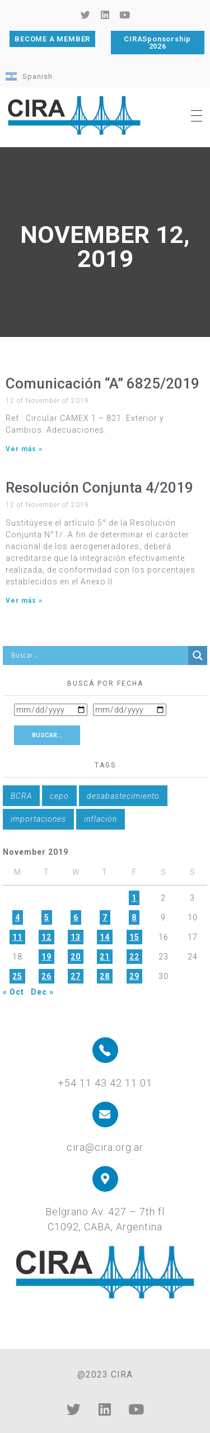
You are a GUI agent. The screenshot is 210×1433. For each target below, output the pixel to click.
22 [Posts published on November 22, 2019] (134, 956)
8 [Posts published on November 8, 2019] (134, 917)
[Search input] (98, 655)
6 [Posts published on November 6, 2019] (75, 917)
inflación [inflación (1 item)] (100, 818)
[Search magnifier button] (197, 655)
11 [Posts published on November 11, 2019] (17, 937)
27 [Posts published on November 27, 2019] (76, 976)
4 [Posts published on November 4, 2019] (17, 917)
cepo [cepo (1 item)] (59, 796)
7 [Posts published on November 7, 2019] (105, 917)
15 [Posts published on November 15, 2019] (134, 937)
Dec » (42, 991)
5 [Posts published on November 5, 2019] (46, 917)
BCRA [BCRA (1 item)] (21, 796)
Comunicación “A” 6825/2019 (102, 383)
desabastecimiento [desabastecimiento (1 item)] (123, 796)
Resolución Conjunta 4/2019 (99, 487)
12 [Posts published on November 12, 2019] (46, 937)
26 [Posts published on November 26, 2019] (46, 976)
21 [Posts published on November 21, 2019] (105, 956)
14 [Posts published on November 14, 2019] (105, 937)
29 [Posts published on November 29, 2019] (134, 976)
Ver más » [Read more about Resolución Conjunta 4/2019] (24, 601)
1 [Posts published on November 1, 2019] (134, 897)
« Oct (13, 991)
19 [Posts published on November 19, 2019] (46, 956)
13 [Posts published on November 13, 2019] (76, 937)
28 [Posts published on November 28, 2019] (105, 976)
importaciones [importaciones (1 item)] (38, 818)
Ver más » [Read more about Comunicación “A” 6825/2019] (24, 449)
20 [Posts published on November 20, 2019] (76, 956)
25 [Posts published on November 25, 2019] (17, 976)
